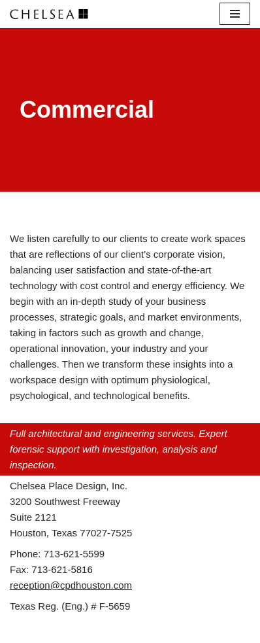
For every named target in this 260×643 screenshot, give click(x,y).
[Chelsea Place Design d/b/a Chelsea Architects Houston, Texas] (52, 14)
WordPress (172, 629)
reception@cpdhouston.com (71, 585)
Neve (74, 629)
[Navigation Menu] (234, 14)
